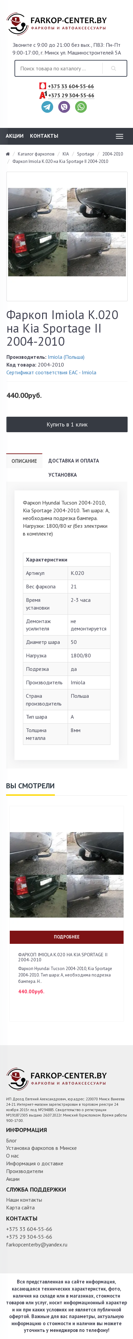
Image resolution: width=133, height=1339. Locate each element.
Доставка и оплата (73, 460)
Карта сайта (20, 1207)
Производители (24, 1171)
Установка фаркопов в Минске (41, 1147)
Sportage (85, 154)
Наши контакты (24, 1199)
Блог (11, 1140)
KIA (66, 154)
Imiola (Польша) (66, 356)
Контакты (44, 135)
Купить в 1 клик (67, 424)
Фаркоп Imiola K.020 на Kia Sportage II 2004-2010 (60, 161)
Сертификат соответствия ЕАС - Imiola (51, 372)
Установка (62, 475)
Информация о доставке (34, 1163)
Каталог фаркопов (36, 154)
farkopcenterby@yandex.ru (36, 1244)
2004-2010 (112, 154)
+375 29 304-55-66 (71, 96)
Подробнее (66, 937)
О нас (12, 1155)
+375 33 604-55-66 (71, 86)
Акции (15, 135)
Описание (24, 461)
